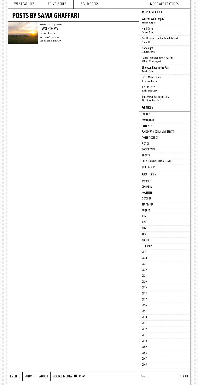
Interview (147, 126)
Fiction (145, 143)
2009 (144, 347)
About (44, 376)
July (144, 216)
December (147, 186)
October (146, 198)
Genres (148, 108)
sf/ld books (90, 4)
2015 (144, 311)
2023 (144, 264)
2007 (144, 358)
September (147, 204)
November (147, 192)
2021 (144, 275)
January (146, 181)
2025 (144, 252)
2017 (144, 299)
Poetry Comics (150, 137)
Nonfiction (148, 120)
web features (24, 4)
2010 (144, 341)
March (145, 240)
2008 (144, 353)
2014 (144, 317)
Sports (146, 155)
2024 (144, 258)
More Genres (148, 167)
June (144, 222)
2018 (144, 293)
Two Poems (49, 29)
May (144, 228)
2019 (144, 287)
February (147, 246)
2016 (144, 305)
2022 (144, 270)
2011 (144, 335)
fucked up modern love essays (158, 131)
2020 (144, 281)
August (146, 210)
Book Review (148, 149)
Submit (30, 376)
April (145, 234)
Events (15, 376)
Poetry (58, 25)
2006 (144, 364)
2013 (144, 323)
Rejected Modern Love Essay (156, 161)
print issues (57, 4)
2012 (144, 329)
